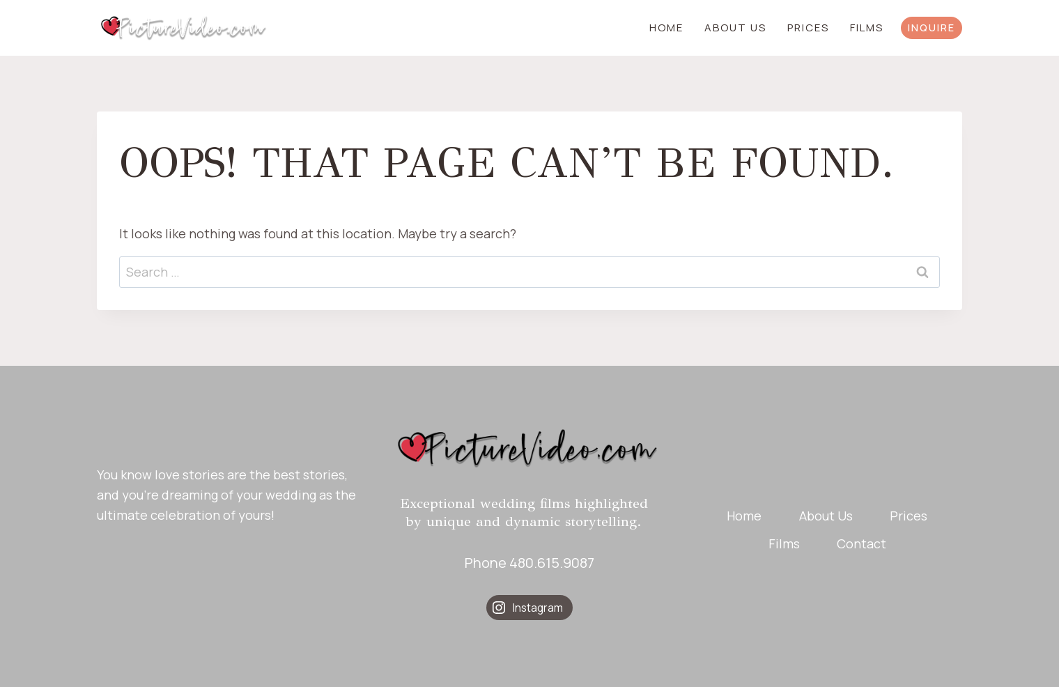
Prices (808, 27)
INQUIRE (931, 27)
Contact (861, 543)
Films (866, 27)
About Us (735, 27)
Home (666, 27)
